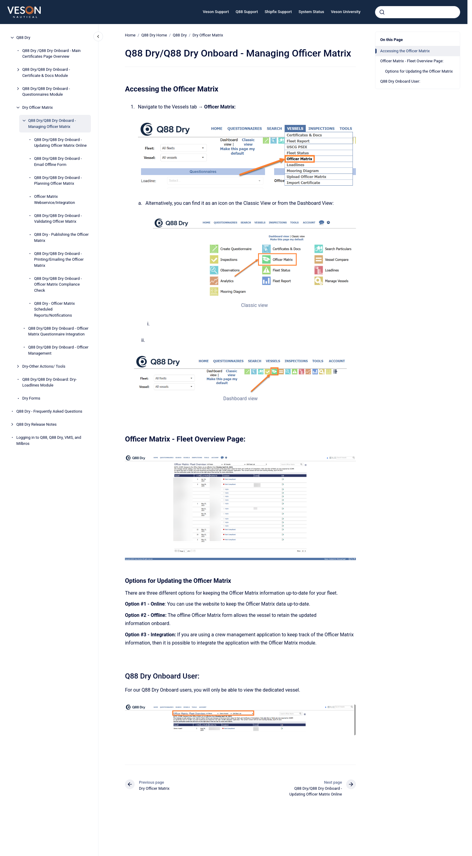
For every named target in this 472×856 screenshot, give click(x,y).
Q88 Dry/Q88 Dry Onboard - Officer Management (58, 350)
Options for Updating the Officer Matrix (419, 71)
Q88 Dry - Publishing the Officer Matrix (61, 237)
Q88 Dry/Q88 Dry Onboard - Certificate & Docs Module (46, 72)
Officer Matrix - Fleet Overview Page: (411, 61)
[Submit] (382, 12)
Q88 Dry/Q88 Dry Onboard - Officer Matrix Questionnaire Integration (58, 331)
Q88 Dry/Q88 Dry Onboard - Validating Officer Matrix (58, 218)
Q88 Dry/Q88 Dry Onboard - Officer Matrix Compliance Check (58, 284)
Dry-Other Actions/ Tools (43, 366)
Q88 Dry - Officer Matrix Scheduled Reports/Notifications (54, 309)
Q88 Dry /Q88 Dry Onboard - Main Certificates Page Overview (51, 53)
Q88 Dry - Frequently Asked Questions (49, 411)
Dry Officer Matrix (37, 107)
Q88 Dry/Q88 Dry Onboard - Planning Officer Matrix (58, 180)
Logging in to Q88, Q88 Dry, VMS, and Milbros (48, 440)
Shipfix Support (278, 11)
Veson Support (216, 11)
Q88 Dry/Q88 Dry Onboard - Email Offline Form (58, 161)
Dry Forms (31, 398)
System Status (311, 11)
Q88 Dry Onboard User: (400, 81)
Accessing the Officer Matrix (405, 51)
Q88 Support (247, 11)
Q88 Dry (23, 37)
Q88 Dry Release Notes (36, 424)
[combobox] (417, 12)
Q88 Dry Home (154, 35)
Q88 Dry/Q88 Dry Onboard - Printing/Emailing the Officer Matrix (59, 259)
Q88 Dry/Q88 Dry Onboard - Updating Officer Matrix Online (60, 142)
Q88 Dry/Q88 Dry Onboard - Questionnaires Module (46, 91)
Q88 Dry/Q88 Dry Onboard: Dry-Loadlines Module (49, 382)
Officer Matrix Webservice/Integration (54, 199)
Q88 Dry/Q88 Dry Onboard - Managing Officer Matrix (52, 123)
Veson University (345, 11)
